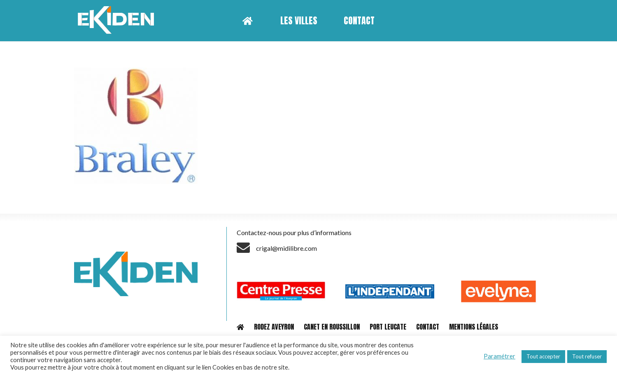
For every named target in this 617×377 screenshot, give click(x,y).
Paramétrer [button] (499, 356)
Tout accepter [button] (543, 356)
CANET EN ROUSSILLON (332, 327)
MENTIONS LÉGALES (473, 327)
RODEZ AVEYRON (274, 327)
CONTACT (427, 327)
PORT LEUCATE (388, 327)
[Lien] (118, 20)
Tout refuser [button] (587, 356)
